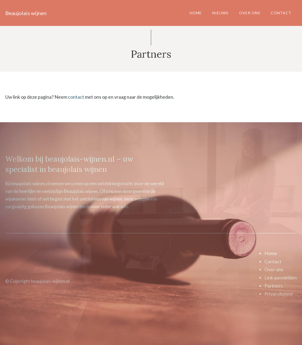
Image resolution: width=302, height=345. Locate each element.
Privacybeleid (278, 294)
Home (196, 13)
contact (76, 97)
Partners (273, 286)
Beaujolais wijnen (26, 13)
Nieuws (220, 13)
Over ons (249, 13)
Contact (281, 13)
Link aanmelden (280, 277)
